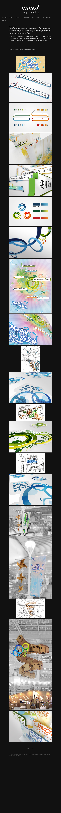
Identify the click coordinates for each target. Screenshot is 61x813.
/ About (37, 17)
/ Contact (42, 17)
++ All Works (4, 17)
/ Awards (32, 17)
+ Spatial (18, 17)
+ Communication (25, 17)
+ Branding (11, 17)
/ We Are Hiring (48, 17)
